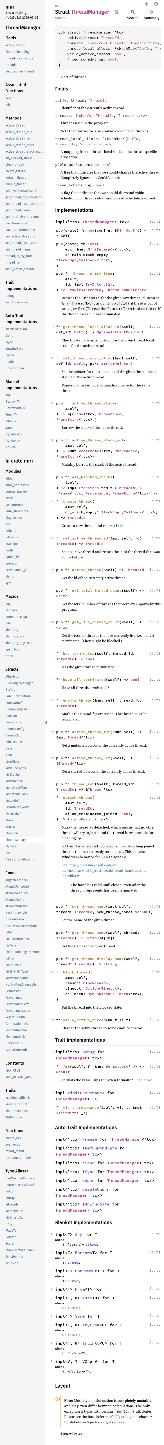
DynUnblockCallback (108, 993)
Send (90, 1162)
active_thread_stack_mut (98, 440)
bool (119, 54)
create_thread (77, 501)
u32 (106, 284)
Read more (143, 1079)
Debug (88, 1051)
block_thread (76, 972)
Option (103, 332)
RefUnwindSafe (101, 1148)
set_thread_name (89, 906)
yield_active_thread (84, 1020)
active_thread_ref (91, 758)
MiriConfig (128, 230)
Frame (77, 414)
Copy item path (116, 12)
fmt (66, 1066)
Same (80, 1316)
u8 (146, 912)
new (91, 230)
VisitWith (66, 1113)
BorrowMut (86, 1270)
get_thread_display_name (98, 958)
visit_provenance (81, 1107)
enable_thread (77, 700)
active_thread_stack (93, 403)
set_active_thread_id (85, 538)
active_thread (86, 569)
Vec (82, 451)
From (80, 1289)
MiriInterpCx (101, 249)
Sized (92, 1244)
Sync (90, 1171)
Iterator (88, 487)
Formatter (116, 1066)
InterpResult (80, 819)
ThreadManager (98, 221)
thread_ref (83, 784)
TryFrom (91, 1325)
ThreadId (110, 37)
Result (74, 289)
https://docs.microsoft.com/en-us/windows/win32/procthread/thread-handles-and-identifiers (104, 870)
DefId (145, 48)
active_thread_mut (91, 731)
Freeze (89, 1139)
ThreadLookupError (125, 289)
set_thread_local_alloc (87, 358)
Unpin (88, 1180)
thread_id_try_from (92, 273)
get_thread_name (89, 932)
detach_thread (77, 797)
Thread (137, 43)
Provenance (110, 414)
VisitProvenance (86, 1092)
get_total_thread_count (96, 590)
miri (58, 5)
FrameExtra (67, 419)
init (92, 244)
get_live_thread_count (95, 622)
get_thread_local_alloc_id (91, 326)
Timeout (109, 988)
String (110, 964)
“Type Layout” (126, 1416)
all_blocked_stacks (92, 477)
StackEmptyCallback (76, 260)
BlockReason (95, 983)
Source (60, 18)
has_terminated (78, 653)
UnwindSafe (97, 1204)
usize (61, 596)
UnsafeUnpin (96, 1189)
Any (78, 1234)
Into (87, 1297)
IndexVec (97, 43)
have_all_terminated (84, 679)
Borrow (82, 1252)
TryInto (93, 284)
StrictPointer (94, 144)
